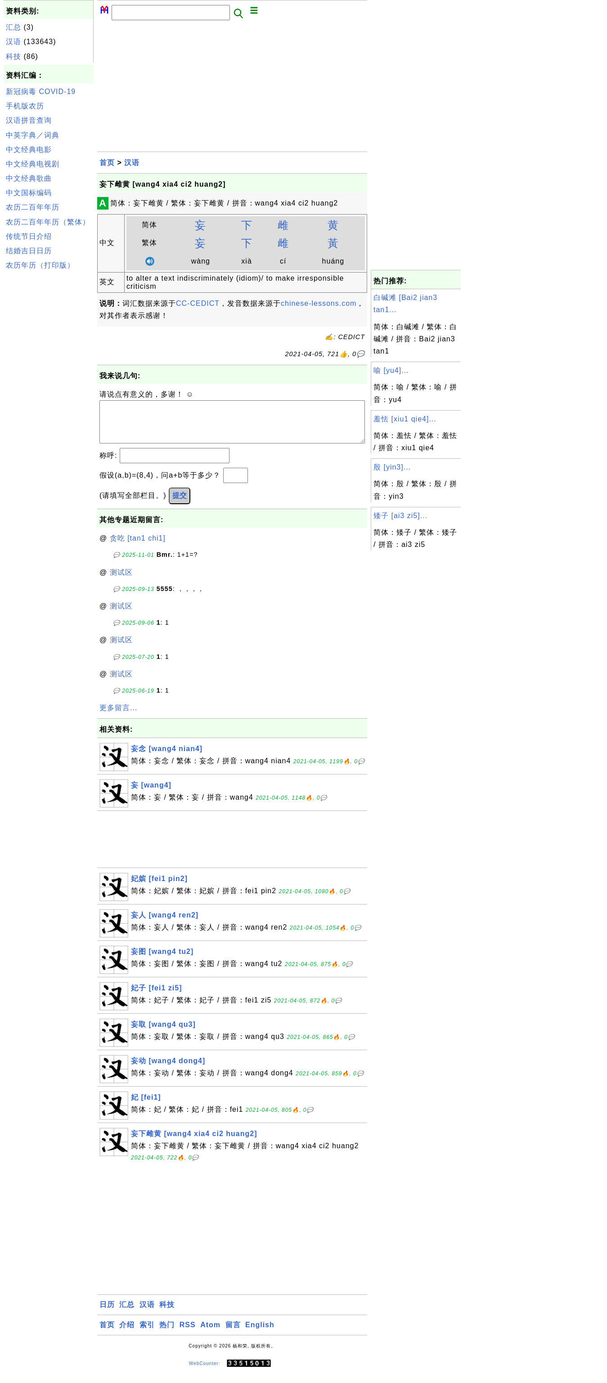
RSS (188, 1334)
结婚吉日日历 (29, 251)
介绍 (127, 1334)
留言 (233, 1334)
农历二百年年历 (32, 207)
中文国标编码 (29, 193)
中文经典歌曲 (29, 178)
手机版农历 (25, 106)
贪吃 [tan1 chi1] (138, 547)
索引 (147, 1334)
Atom (210, 1334)
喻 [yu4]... (391, 370)
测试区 (121, 581)
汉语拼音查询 (29, 120)
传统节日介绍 (29, 236)
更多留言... (118, 717)
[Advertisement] (49, 408)
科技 (13, 56)
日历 (107, 1313)
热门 (167, 1334)
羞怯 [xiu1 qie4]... (404, 419)
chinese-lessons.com (318, 303)
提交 (179, 504)
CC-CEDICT (198, 303)
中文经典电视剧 (32, 164)
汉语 (13, 41)
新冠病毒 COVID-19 (41, 91)
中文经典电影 (29, 149)
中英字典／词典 (32, 135)
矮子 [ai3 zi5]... (400, 515)
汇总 (13, 27)
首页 (107, 162)
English (259, 1334)
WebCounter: (204, 1372)
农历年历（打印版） (40, 265)
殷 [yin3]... (392, 467)
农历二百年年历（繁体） (48, 222)
